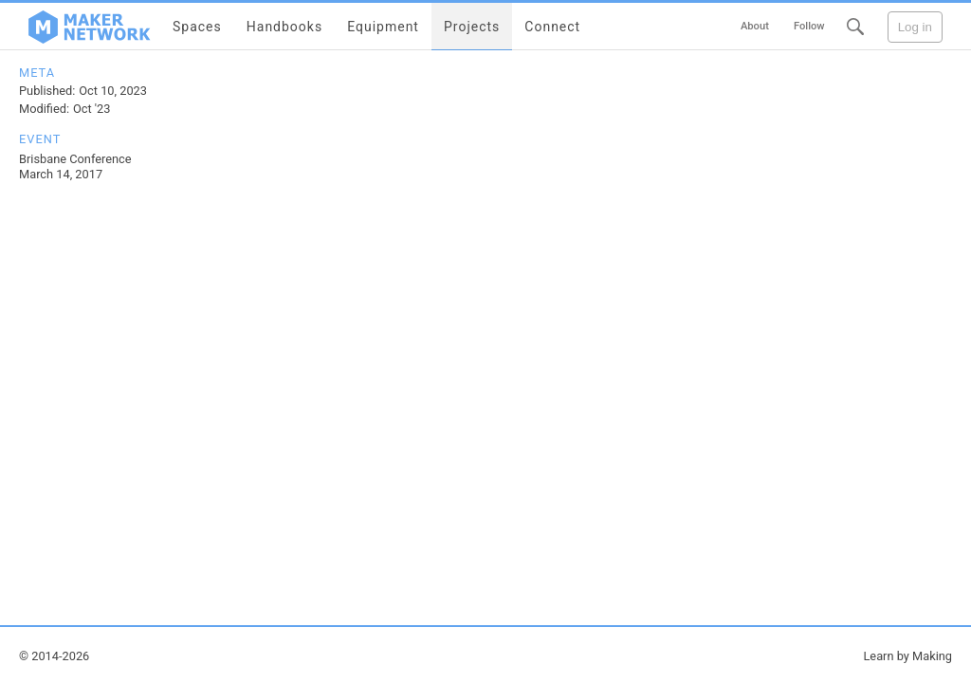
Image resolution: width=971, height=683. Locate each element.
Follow (809, 26)
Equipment (383, 26)
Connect (552, 26)
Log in (915, 27)
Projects (472, 26)
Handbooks (284, 26)
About (755, 26)
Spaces (197, 26)
